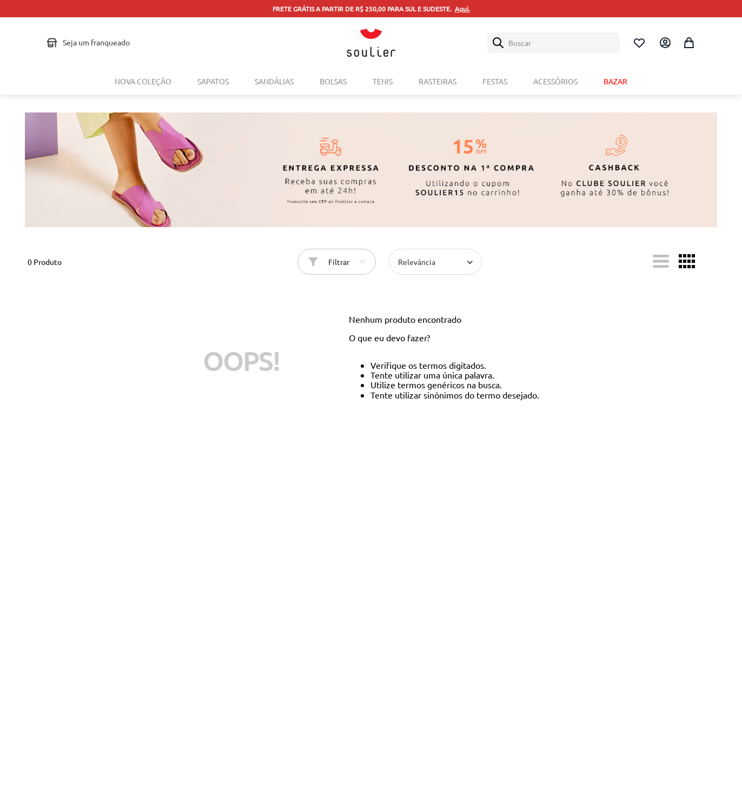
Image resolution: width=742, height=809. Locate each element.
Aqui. (462, 8)
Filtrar (338, 262)
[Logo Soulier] (371, 43)
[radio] (661, 261)
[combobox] (553, 42)
